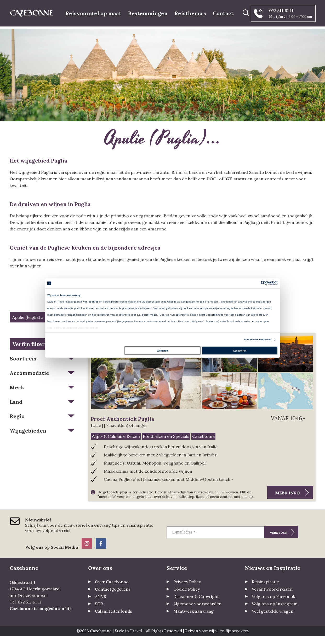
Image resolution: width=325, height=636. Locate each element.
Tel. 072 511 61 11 (26, 602)
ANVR (100, 596)
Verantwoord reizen (272, 589)
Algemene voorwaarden (197, 603)
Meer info (287, 492)
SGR (99, 603)
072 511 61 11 (281, 10)
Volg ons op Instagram (275, 603)
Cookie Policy (186, 589)
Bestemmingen (148, 13)
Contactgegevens (112, 589)
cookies (93, 301)
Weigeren (162, 350)
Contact (223, 13)
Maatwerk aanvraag (193, 611)
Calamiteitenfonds (113, 611)
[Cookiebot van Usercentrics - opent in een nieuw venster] (255, 283)
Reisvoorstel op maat (93, 13)
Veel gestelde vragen (272, 611)
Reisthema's (190, 13)
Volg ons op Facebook (273, 596)
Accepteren (239, 350)
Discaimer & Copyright (196, 596)
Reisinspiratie (265, 581)
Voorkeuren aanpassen (257, 339)
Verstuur (278, 533)
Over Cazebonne (111, 581)
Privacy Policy (187, 581)
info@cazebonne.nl (29, 595)
